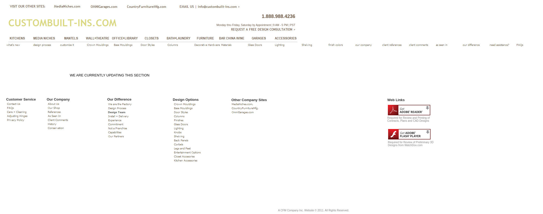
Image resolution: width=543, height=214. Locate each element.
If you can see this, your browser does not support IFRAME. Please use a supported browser (298, 151)
